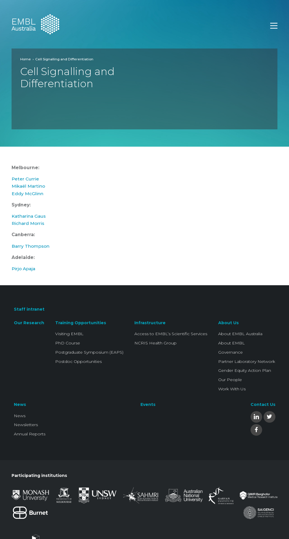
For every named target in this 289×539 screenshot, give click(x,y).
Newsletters (26, 424)
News (20, 404)
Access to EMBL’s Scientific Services (170, 333)
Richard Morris (28, 223)
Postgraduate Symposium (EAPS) (89, 352)
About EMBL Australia (240, 333)
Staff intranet (29, 309)
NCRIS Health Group (155, 343)
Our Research (29, 322)
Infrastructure (150, 322)
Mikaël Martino (28, 186)
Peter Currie (25, 179)
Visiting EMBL (69, 333)
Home (25, 59)
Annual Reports (29, 434)
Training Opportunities (80, 322)
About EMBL (231, 343)
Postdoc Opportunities (78, 361)
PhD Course (67, 343)
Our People (230, 379)
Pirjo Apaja (23, 268)
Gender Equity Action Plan (244, 370)
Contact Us (263, 404)
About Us (228, 322)
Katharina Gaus (29, 216)
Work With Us (232, 388)
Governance (230, 352)
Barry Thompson (30, 246)
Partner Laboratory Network (246, 361)
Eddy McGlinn (27, 193)
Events (147, 404)
